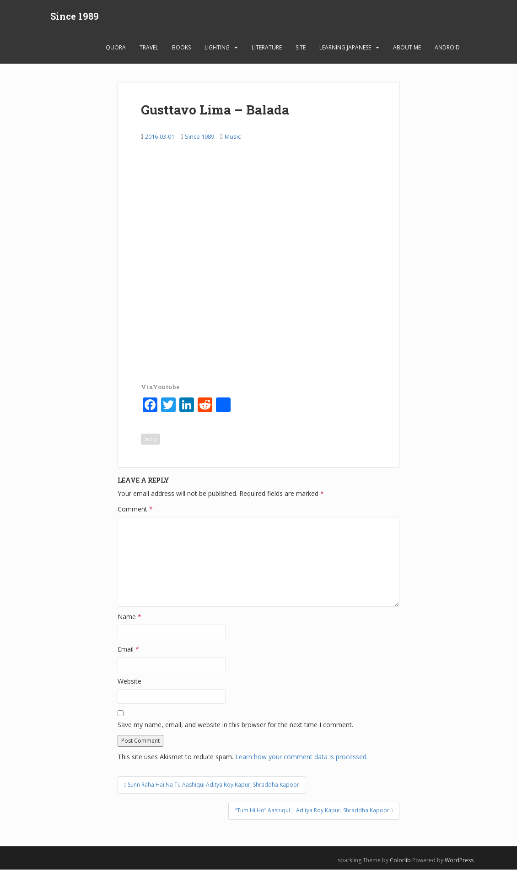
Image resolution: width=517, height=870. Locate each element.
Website (129, 681)
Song (150, 439)
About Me (407, 48)
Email (128, 649)
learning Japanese (345, 48)
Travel (149, 48)
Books (181, 48)
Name (129, 617)
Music (233, 137)
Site (301, 48)
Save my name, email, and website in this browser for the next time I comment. (235, 725)
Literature (267, 48)
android (447, 48)
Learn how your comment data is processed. (301, 757)
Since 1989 (74, 16)
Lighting (217, 48)
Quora (116, 48)
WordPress (459, 860)
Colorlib (400, 860)
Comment (135, 509)
